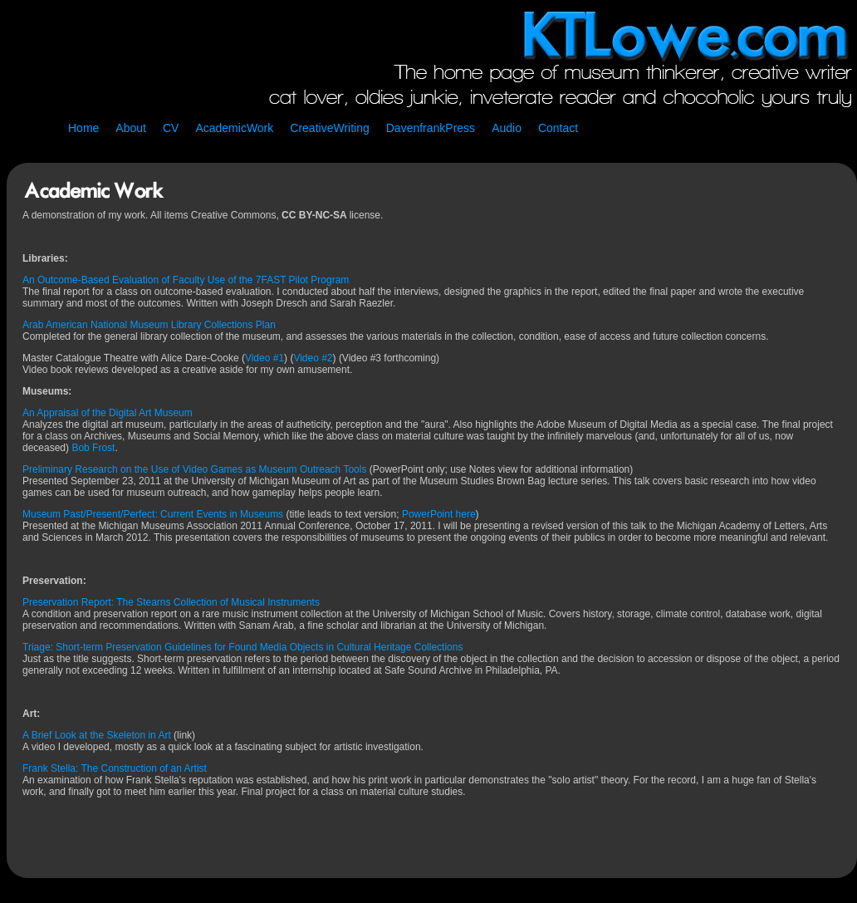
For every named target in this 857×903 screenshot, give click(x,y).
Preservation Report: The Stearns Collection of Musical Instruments (171, 602)
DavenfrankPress (430, 128)
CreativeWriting (329, 128)
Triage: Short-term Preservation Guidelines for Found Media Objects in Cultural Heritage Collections (242, 647)
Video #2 (312, 358)
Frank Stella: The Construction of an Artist (114, 768)
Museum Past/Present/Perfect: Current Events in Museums (154, 514)
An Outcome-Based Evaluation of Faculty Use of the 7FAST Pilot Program (185, 280)
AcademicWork (234, 128)
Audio (507, 128)
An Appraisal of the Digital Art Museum (107, 413)
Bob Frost (93, 448)
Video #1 (264, 358)
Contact (558, 128)
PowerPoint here (439, 514)
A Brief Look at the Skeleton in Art (96, 735)
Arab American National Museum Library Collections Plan (149, 325)
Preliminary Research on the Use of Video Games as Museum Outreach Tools (194, 469)
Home (83, 128)
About (130, 128)
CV (171, 128)
